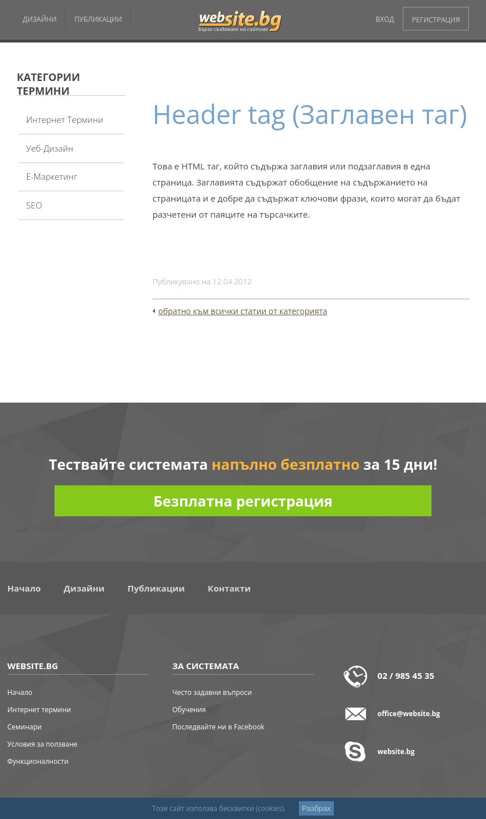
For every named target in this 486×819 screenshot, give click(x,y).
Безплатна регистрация (242, 501)
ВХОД (385, 19)
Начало (24, 588)
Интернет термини (64, 119)
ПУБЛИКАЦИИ (98, 19)
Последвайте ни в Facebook (218, 727)
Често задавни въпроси (212, 692)
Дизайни (84, 588)
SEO (34, 205)
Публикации (156, 588)
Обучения (188, 709)
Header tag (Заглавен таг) (310, 114)
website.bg (396, 751)
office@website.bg (409, 713)
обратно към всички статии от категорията (243, 311)
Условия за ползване (42, 744)
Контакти (229, 588)
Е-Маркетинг (51, 176)
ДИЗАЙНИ (40, 19)
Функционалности (38, 761)
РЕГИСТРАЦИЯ (436, 20)
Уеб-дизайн (49, 148)
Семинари (24, 727)
